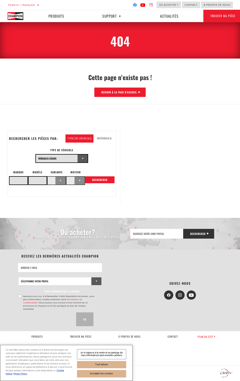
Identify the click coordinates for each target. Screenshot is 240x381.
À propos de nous (217, 4)
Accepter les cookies (101, 373)
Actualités (169, 16)
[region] (66, 363)
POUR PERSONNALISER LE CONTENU (62, 291)
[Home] (18, 16)
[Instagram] (151, 5)
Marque (18, 172)
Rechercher (99, 180)
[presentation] (45, 319)
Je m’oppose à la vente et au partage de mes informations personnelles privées (101, 354)
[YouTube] (142, 5)
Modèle (37, 172)
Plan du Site (207, 337)
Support (109, 16)
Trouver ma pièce (81, 336)
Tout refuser (101, 364)
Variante (57, 172)
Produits (56, 16)
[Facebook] (135, 5)
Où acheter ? (168, 4)
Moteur (75, 172)
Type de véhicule (61, 150)
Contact (191, 4)
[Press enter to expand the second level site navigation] (119, 16)
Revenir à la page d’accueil (119, 92)
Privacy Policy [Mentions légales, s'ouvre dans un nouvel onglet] (20, 374)
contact (173, 336)
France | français (21, 5)
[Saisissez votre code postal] (156, 234)
